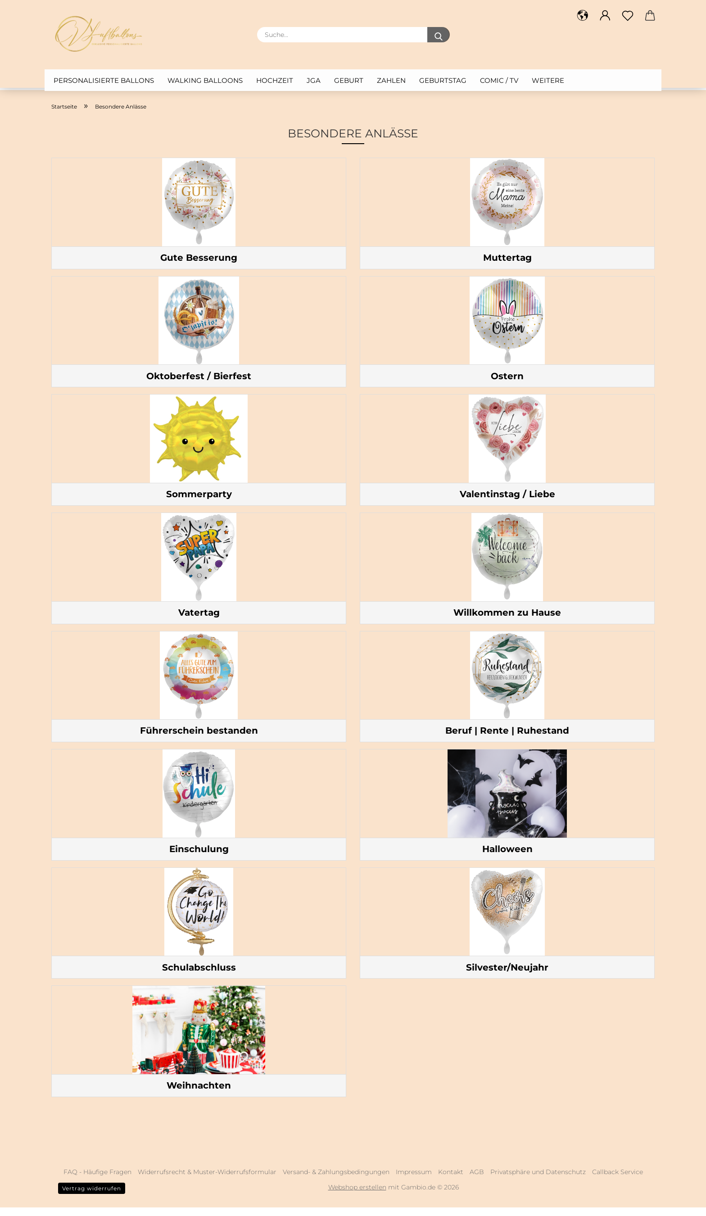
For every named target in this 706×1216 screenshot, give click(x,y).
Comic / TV (499, 80)
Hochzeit (274, 80)
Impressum (414, 1180)
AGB (477, 1180)
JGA (314, 80)
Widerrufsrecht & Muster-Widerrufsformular (207, 1180)
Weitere (548, 80)
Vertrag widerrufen (91, 1196)
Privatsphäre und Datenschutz (538, 1180)
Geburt (348, 80)
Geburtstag (442, 80)
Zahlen (391, 80)
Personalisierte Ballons (104, 80)
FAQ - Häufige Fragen (97, 1180)
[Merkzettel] (627, 16)
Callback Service (617, 1180)
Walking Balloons (205, 80)
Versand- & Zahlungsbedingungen (336, 1180)
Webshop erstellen (357, 1196)
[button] (582, 16)
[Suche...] (438, 34)
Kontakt (450, 1180)
